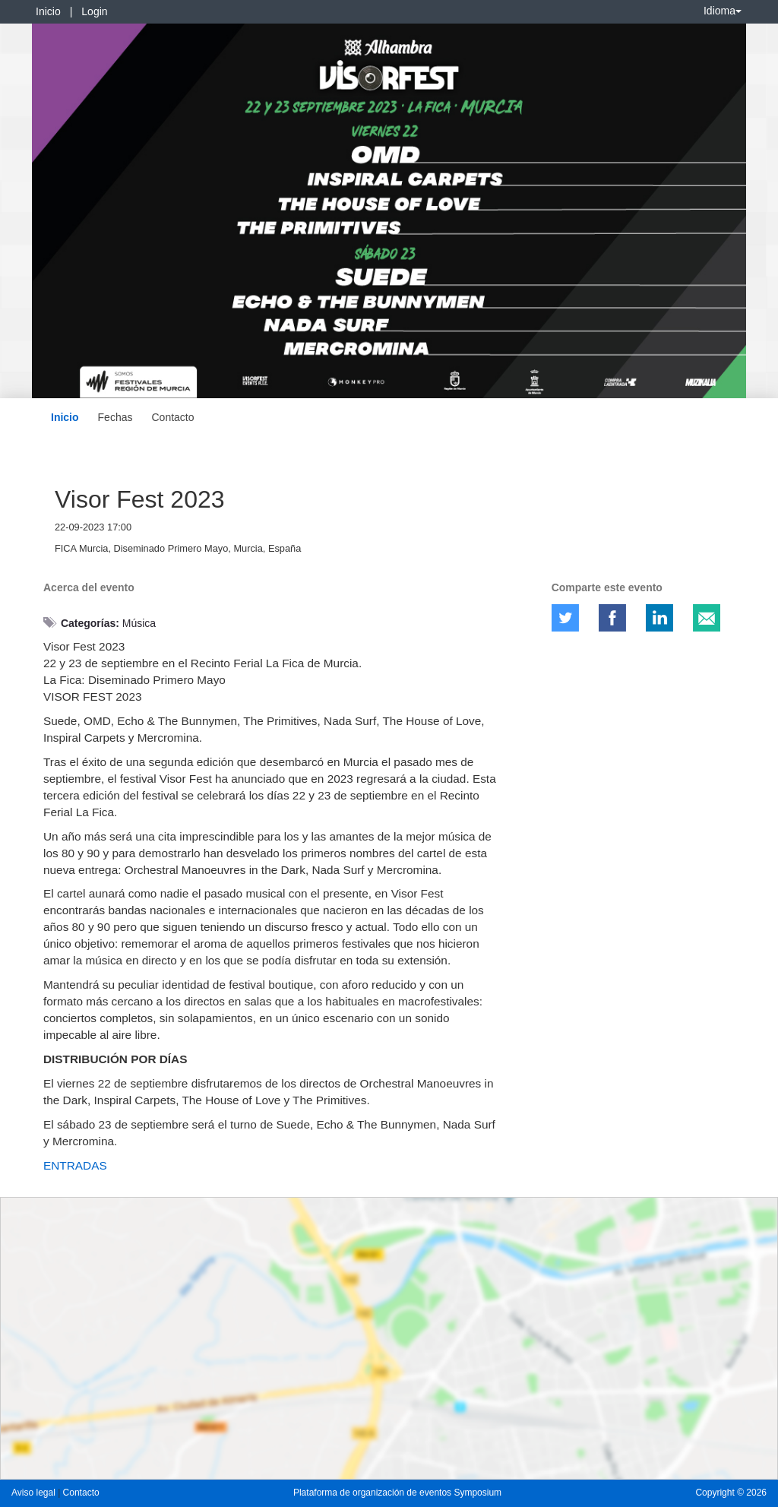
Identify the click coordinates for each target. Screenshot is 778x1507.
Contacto (172, 417)
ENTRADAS (75, 1165)
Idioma (723, 11)
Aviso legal (34, 1492)
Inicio (48, 11)
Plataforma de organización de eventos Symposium (397, 1492)
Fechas (115, 417)
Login (94, 11)
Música (139, 623)
